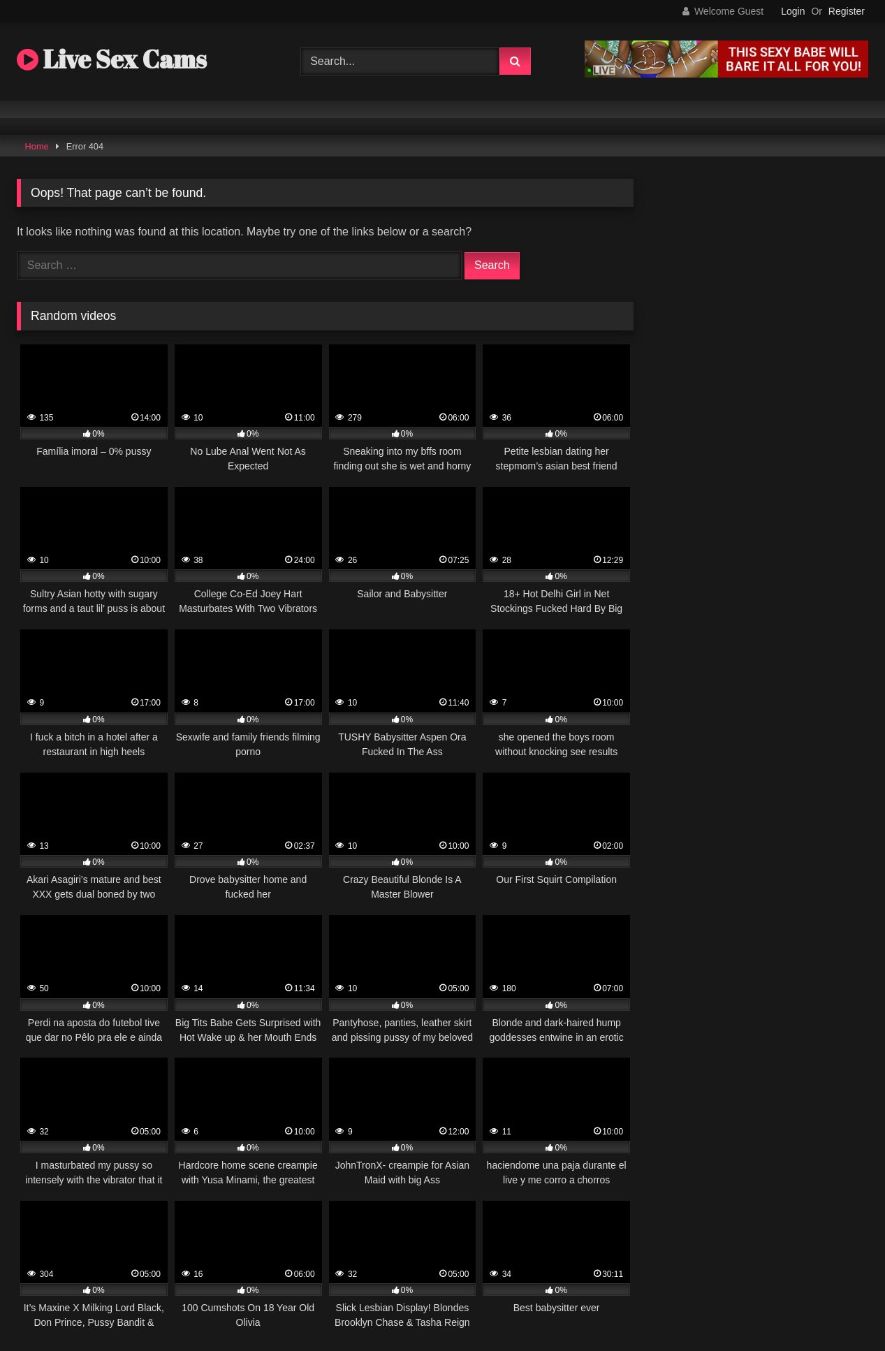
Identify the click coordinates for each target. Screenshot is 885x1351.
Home (37, 146)
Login (793, 11)
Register (846, 11)
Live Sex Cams (112, 58)
